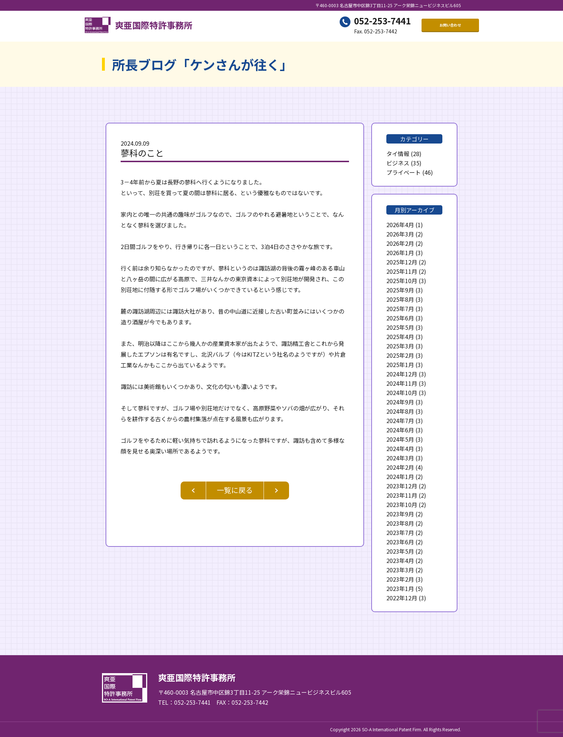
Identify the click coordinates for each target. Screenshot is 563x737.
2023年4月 (400, 560)
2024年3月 (400, 458)
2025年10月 (401, 280)
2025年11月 (401, 271)
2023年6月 (400, 542)
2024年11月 (401, 383)
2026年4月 (400, 224)
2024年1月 (400, 476)
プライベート (403, 172)
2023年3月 (400, 569)
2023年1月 (400, 588)
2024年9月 (400, 402)
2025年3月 (400, 346)
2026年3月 (400, 234)
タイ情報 (397, 153)
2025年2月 (400, 355)
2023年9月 (400, 514)
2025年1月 (400, 364)
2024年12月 (401, 374)
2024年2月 (400, 467)
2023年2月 (400, 579)
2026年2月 (400, 243)
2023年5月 (400, 551)
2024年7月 (400, 420)
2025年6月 (400, 318)
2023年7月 (400, 532)
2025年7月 (400, 308)
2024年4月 (400, 448)
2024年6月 (400, 430)
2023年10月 (401, 504)
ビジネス (397, 163)
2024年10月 (401, 392)
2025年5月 (400, 327)
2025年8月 (400, 299)
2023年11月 (401, 495)
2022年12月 (401, 597)
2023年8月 (400, 523)
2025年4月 (400, 336)
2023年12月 (401, 486)
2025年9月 (400, 290)
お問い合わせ (450, 26)
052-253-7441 (382, 22)
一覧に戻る (235, 490)
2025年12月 (401, 262)
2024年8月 (400, 411)
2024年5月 (400, 439)
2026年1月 (400, 252)
